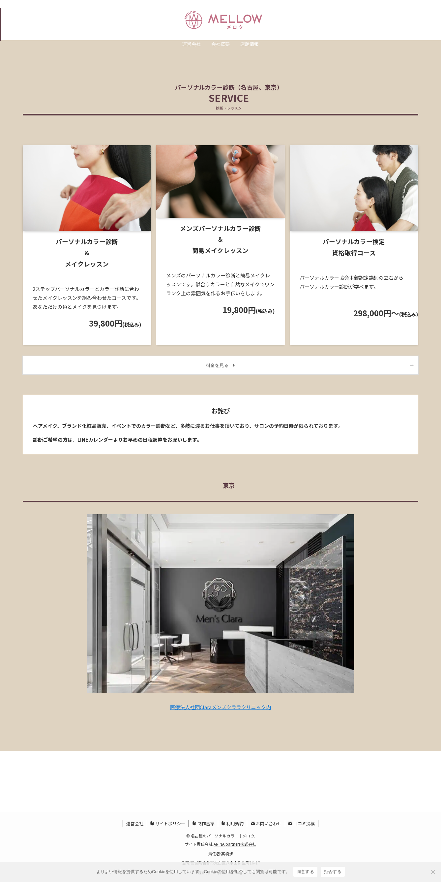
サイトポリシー (167, 823)
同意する (305, 871)
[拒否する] (432, 871)
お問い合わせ (265, 823)
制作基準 (203, 823)
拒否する (332, 871)
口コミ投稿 (301, 823)
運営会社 (134, 823)
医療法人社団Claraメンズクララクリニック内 (220, 707)
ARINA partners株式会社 (235, 844)
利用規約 (232, 823)
